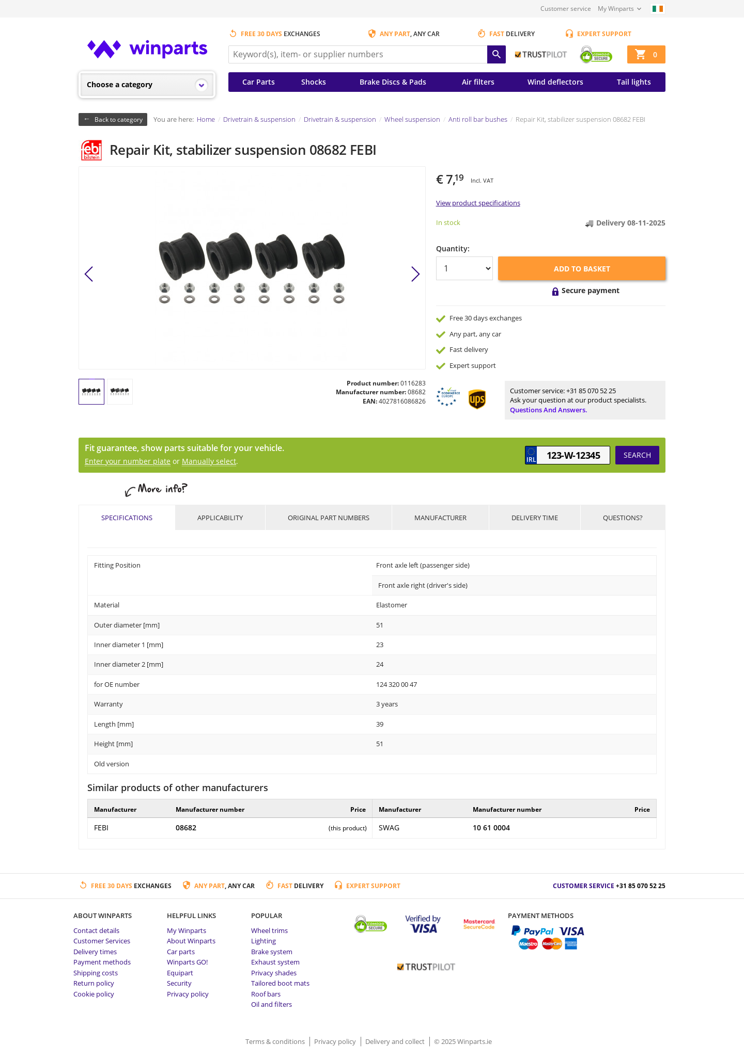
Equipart (180, 972)
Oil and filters (271, 1004)
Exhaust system (275, 962)
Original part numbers (328, 517)
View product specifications (478, 202)
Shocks (313, 82)
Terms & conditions (275, 1041)
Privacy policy (188, 994)
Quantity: (453, 248)
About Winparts (191, 940)
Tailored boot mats (280, 983)
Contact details (96, 930)
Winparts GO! (187, 962)
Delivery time (535, 517)
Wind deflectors (555, 82)
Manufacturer (440, 517)
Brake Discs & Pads (393, 82)
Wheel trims (269, 930)
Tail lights (634, 82)
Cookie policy (93, 994)
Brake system (271, 951)
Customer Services (101, 940)
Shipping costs (95, 972)
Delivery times (95, 951)
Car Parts (258, 82)
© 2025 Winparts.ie (463, 1041)
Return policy (93, 983)
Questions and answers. (548, 409)
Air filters (478, 82)
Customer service (565, 8)
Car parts (181, 951)
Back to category (119, 119)
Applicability (220, 517)
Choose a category (119, 84)
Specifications (126, 517)
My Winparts (616, 8)
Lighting (263, 940)
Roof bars (266, 994)
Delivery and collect (395, 1041)
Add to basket (582, 269)
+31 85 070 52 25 (591, 390)
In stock (448, 222)
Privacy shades (274, 972)
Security (179, 983)
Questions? (623, 517)
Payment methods (102, 962)
